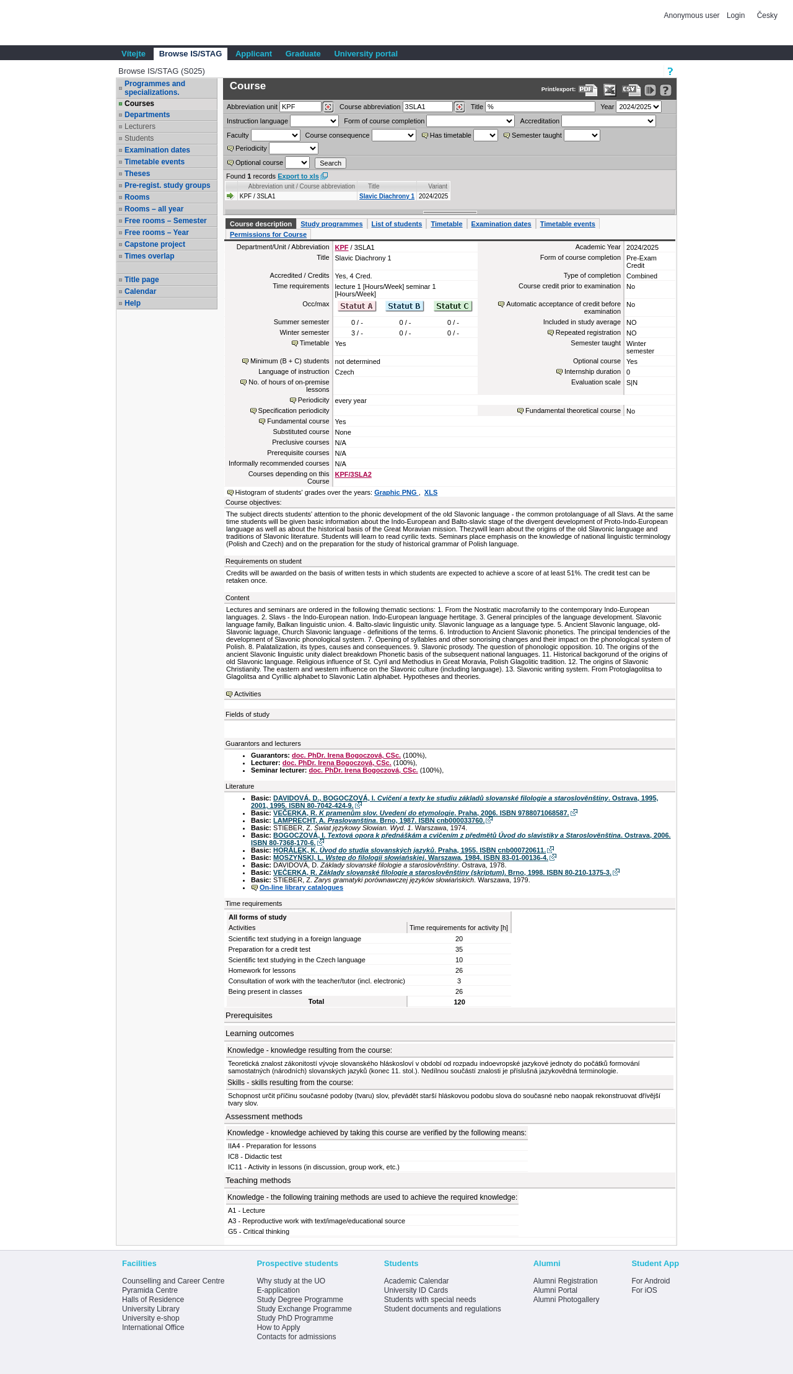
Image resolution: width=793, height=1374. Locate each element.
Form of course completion (384, 121)
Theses (137, 173)
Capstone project (155, 244)
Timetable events (155, 161)
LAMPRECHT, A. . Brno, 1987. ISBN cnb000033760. (378, 820)
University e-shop (151, 1318)
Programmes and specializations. (155, 88)
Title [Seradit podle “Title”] (374, 186)
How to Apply (278, 1327)
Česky (767, 15)
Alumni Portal (555, 1290)
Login (736, 15)
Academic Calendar (416, 1281)
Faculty (237, 135)
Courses (139, 103)
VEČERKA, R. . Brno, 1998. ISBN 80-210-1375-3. (442, 872)
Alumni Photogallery (566, 1299)
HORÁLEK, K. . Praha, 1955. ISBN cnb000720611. (409, 850)
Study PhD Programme (294, 1318)
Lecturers (140, 126)
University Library (151, 1309)
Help (133, 303)
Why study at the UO (290, 1281)
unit (252, 106)
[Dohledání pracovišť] (328, 107)
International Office (153, 1327)
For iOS (644, 1290)
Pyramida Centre (150, 1290)
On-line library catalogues (301, 887)
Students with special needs (430, 1299)
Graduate (303, 53)
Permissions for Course (268, 234)
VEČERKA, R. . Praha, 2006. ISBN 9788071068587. (421, 813)
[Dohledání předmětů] (459, 107)
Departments (147, 114)
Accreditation (540, 121)
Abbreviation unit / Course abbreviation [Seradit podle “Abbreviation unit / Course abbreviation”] (301, 186)
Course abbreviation (370, 106)
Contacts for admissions (296, 1336)
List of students (397, 224)
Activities (247, 694)
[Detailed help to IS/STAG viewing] (665, 90)
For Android (650, 1281)
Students (139, 138)
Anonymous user (693, 15)
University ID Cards (416, 1290)
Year (607, 106)
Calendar (140, 291)
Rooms (137, 197)
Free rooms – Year (157, 232)
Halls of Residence (153, 1299)
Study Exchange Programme (303, 1309)
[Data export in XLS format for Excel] (610, 90)
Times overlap (149, 256)
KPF (342, 247)
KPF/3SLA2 (353, 474)
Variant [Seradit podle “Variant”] (437, 186)
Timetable (446, 224)
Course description (261, 224)
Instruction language (257, 121)
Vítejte (133, 53)
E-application (277, 1290)
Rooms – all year (154, 209)
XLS (430, 492)
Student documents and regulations (442, 1309)
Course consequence (337, 135)
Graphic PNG (396, 492)
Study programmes (331, 224)
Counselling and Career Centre (173, 1281)
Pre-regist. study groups (168, 185)
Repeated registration (588, 332)
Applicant (253, 53)
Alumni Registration (565, 1281)
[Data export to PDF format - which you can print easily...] (588, 90)
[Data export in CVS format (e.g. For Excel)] (631, 90)
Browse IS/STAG (190, 53)
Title (477, 106)
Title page (142, 279)
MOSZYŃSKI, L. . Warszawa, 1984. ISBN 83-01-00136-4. (410, 857)
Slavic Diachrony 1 (386, 196)
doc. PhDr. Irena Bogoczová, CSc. (346, 755)
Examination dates (157, 150)
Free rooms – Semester (166, 220)
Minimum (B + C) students (289, 361)
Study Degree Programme (299, 1299)
